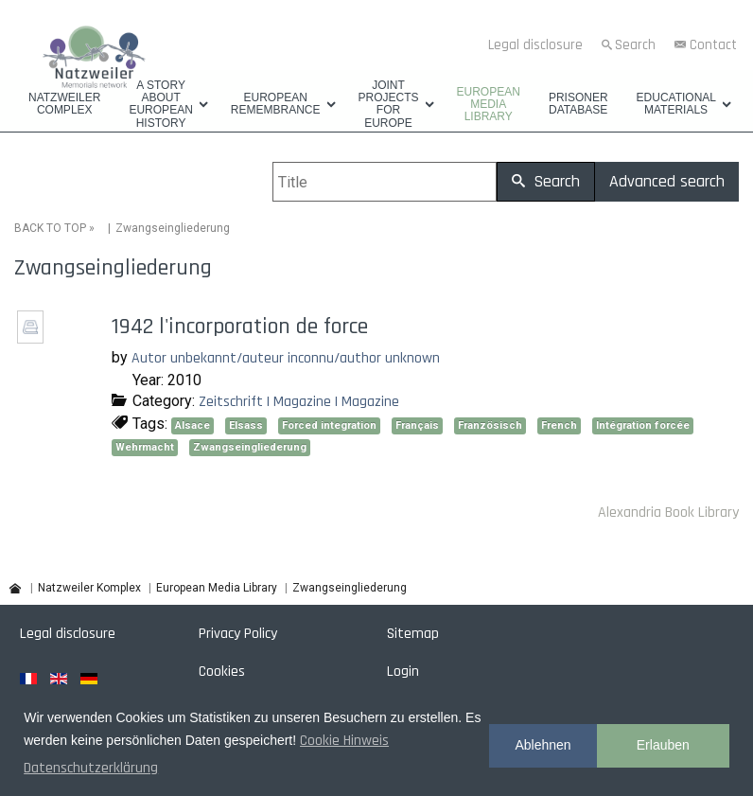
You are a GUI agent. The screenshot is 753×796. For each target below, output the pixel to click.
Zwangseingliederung (249, 447)
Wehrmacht (144, 447)
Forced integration (329, 425)
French (559, 425)
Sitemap (413, 634)
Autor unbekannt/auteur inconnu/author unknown (285, 358)
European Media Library (488, 104)
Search (635, 45)
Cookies (222, 671)
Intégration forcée (643, 425)
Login (403, 671)
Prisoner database (578, 104)
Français (417, 425)
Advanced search (667, 181)
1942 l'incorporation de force (240, 326)
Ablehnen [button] (542, 744)
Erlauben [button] (663, 744)
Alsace (192, 425)
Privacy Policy (238, 634)
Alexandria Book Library (668, 512)
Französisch (490, 425)
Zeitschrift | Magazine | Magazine (299, 402)
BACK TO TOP (50, 228)
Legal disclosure (535, 45)
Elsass (246, 425)
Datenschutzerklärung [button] (91, 768)
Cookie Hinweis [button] (344, 741)
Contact (713, 45)
